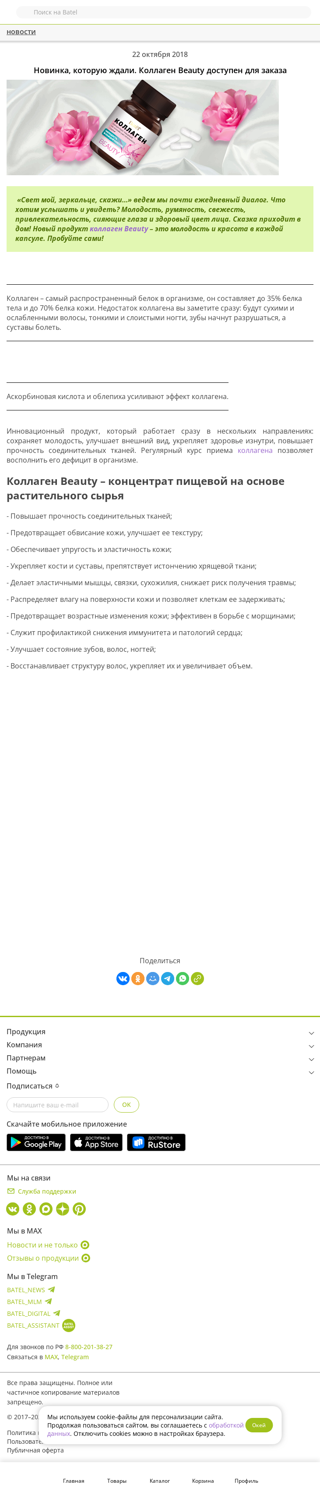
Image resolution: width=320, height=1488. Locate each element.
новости (21, 31)
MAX (51, 1357)
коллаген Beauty (120, 228)
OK (126, 1104)
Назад (11, 16)
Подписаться (33, 1086)
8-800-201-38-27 (89, 1347)
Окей (259, 1425)
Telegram (75, 1357)
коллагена (258, 450)
